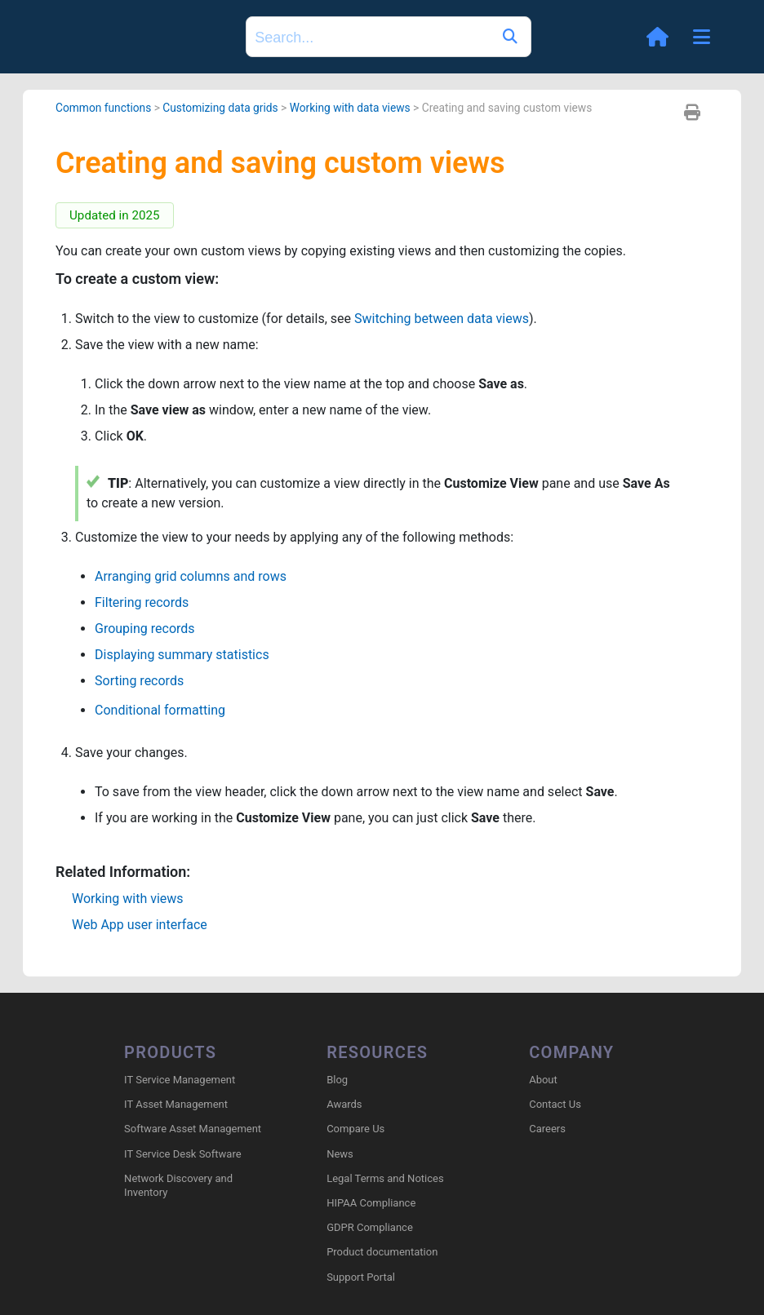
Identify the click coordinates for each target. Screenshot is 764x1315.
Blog (337, 1080)
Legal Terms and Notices (384, 1178)
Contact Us (555, 1104)
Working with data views (350, 107)
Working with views (128, 898)
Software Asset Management (192, 1128)
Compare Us (355, 1128)
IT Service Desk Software (182, 1154)
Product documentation (382, 1252)
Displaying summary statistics (182, 654)
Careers (547, 1128)
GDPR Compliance (369, 1227)
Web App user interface (139, 924)
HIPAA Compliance (370, 1203)
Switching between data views (441, 318)
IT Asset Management (176, 1104)
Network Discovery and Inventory (178, 1185)
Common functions (103, 107)
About (543, 1080)
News (339, 1154)
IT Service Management (179, 1080)
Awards (344, 1104)
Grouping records (145, 628)
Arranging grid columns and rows (190, 576)
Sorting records (139, 680)
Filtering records (142, 602)
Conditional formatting (160, 710)
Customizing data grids (220, 107)
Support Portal (360, 1277)
